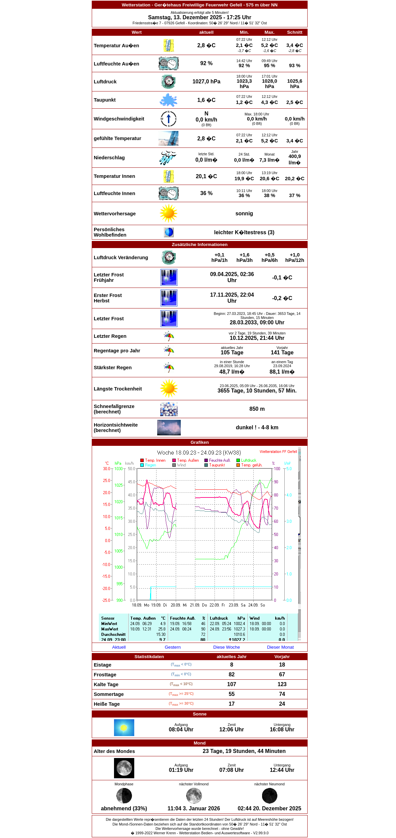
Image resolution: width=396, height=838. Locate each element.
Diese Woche (226, 647)
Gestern (172, 647)
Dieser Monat (280, 647)
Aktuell (119, 647)
